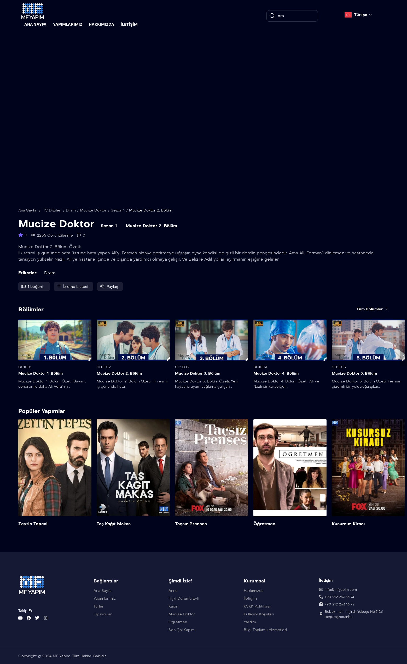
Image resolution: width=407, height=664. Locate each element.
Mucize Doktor (93, 210)
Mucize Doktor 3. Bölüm (197, 373)
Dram (71, 210)
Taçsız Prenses (191, 524)
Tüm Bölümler (373, 308)
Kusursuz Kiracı (348, 524)
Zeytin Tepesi (33, 524)
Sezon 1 (118, 210)
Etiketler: (27, 272)
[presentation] (403, 356)
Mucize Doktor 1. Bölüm (40, 373)
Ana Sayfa (27, 210)
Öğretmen (264, 524)
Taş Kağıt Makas (114, 524)
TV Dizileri (52, 210)
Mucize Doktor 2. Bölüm (119, 373)
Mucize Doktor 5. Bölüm (354, 373)
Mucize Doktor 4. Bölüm (276, 373)
